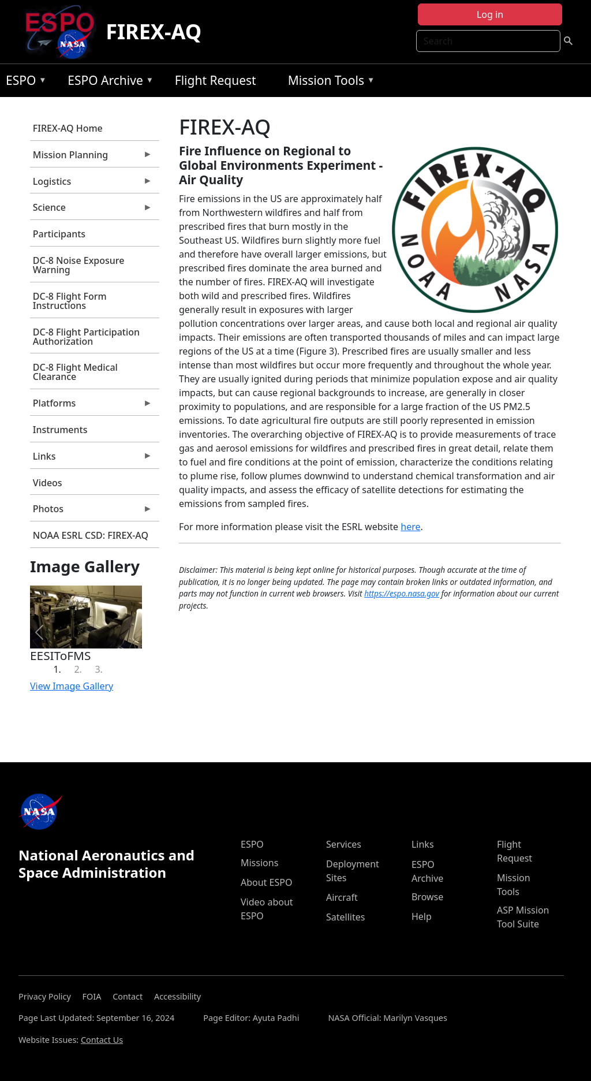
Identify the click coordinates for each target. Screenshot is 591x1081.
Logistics (91, 184)
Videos (47, 482)
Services (343, 844)
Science (91, 210)
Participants (59, 234)
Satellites (345, 917)
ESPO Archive (108, 82)
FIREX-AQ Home (68, 128)
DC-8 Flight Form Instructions (70, 301)
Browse (427, 896)
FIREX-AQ (153, 31)
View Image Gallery (71, 686)
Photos (91, 511)
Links (91, 459)
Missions (259, 862)
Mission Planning (91, 157)
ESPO (23, 82)
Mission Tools (328, 82)
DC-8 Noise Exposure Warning (79, 265)
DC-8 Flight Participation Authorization (86, 337)
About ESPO (266, 882)
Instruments (60, 429)
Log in (490, 14)
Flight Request (215, 80)
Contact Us (102, 1039)
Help (422, 916)
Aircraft (342, 897)
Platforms (91, 406)
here (410, 526)
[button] (39, 632)
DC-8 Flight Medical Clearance (75, 372)
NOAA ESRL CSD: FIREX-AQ (90, 535)
